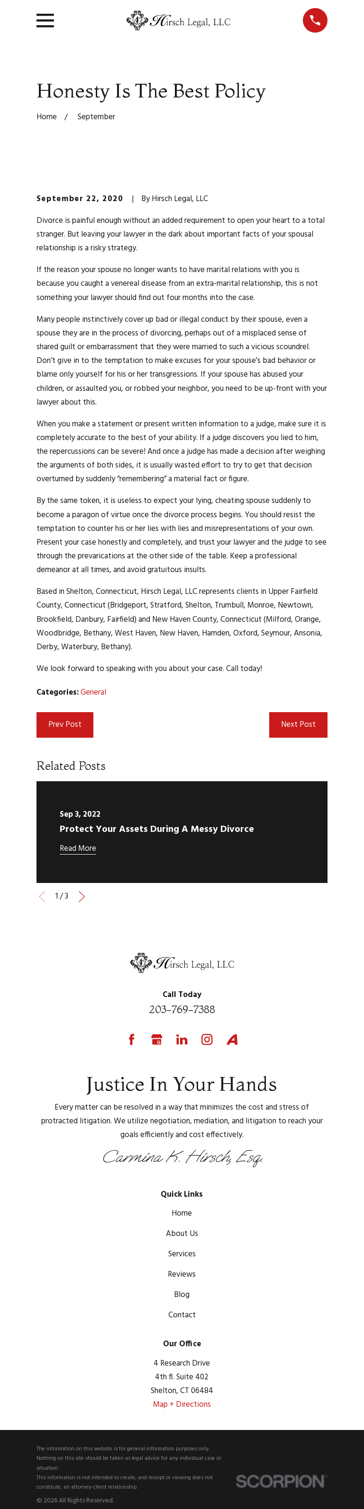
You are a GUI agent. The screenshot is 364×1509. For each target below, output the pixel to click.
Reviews (182, 1274)
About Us (182, 1233)
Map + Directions (182, 1404)
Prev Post (65, 724)
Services (182, 1254)
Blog (182, 1294)
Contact (182, 1315)
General (93, 692)
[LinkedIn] (181, 1039)
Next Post (298, 724)
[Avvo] (232, 1039)
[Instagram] (206, 1039)
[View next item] (81, 896)
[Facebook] (131, 1039)
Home (182, 1213)
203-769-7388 (182, 1009)
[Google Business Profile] (156, 1039)
